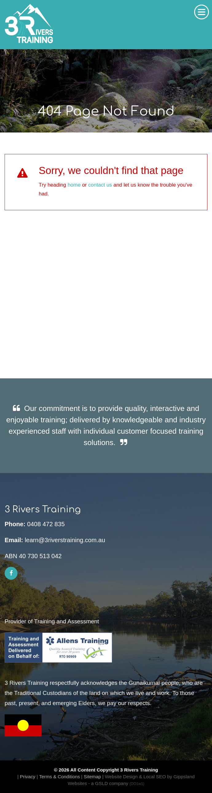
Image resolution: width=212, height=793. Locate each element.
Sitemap (92, 776)
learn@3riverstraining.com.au (65, 540)
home (74, 185)
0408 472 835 (46, 524)
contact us (100, 185)
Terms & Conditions (59, 776)
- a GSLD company (116, 783)
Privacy (27, 776)
